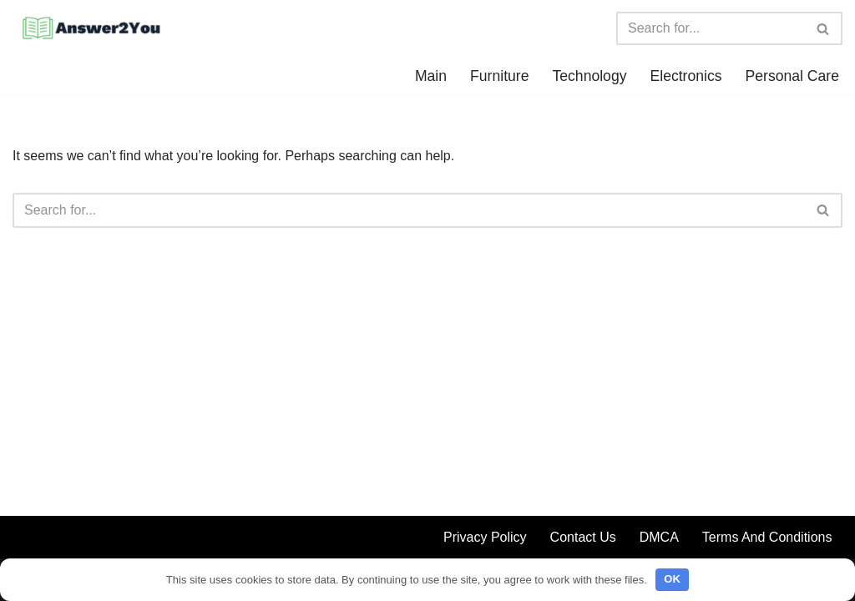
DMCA (659, 537)
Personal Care (792, 76)
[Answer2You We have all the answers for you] (88, 28)
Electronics (685, 76)
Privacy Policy (485, 537)
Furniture (499, 76)
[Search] (710, 28)
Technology (589, 76)
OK (672, 579)
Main (431, 76)
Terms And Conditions (767, 537)
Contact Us (583, 537)
